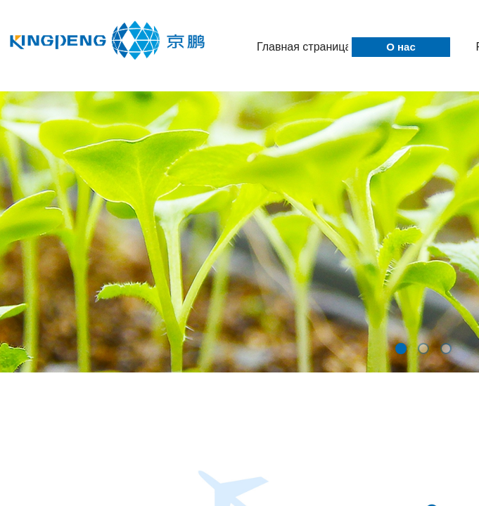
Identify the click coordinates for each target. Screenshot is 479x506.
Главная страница (302, 47)
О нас (401, 47)
